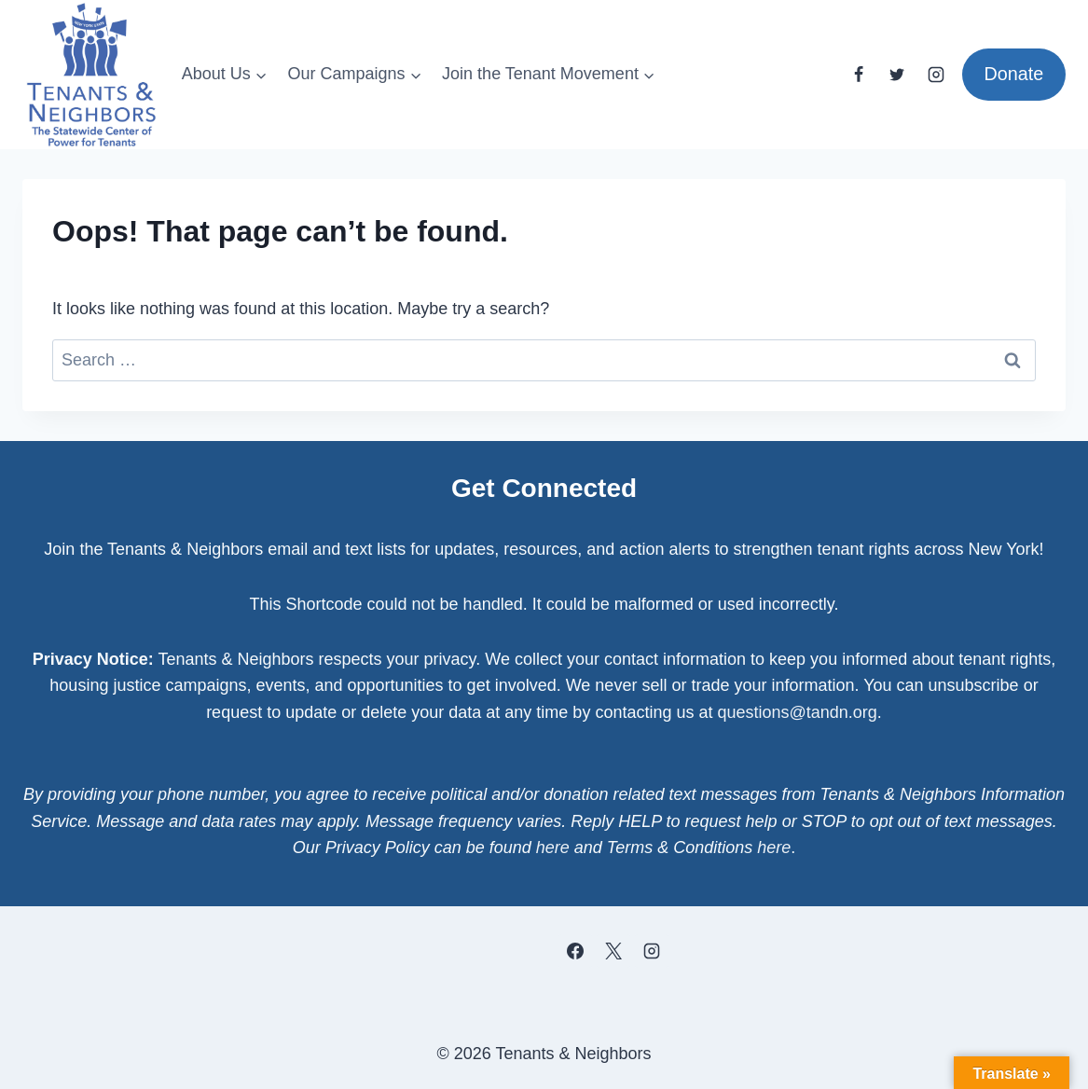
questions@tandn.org (796, 712)
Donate (1013, 73)
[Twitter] (897, 74)
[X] (613, 951)
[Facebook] (858, 74)
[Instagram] (936, 74)
